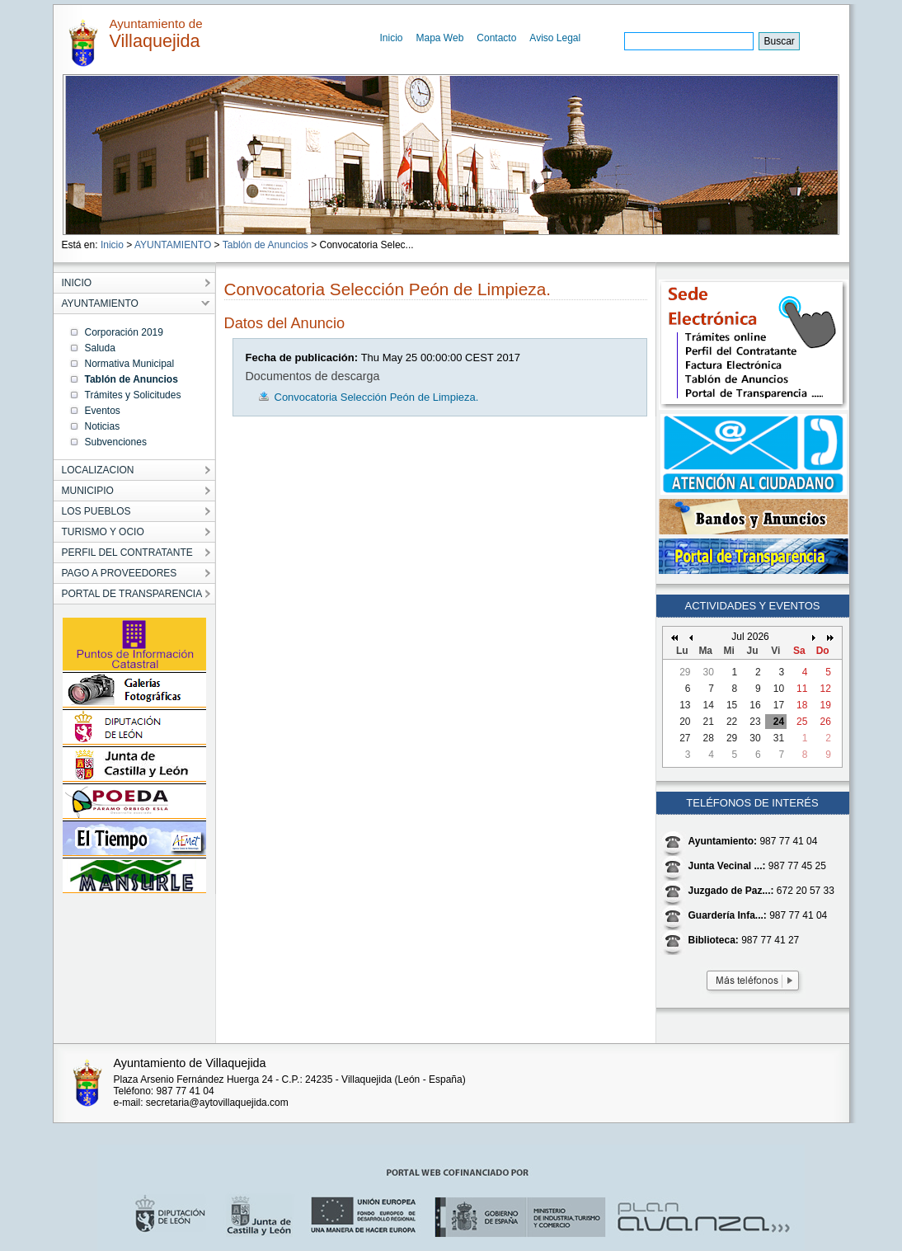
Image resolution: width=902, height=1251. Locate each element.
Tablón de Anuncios (265, 245)
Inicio (391, 38)
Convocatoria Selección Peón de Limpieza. (377, 397)
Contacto (496, 38)
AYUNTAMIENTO (172, 245)
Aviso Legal (554, 38)
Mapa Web (440, 38)
